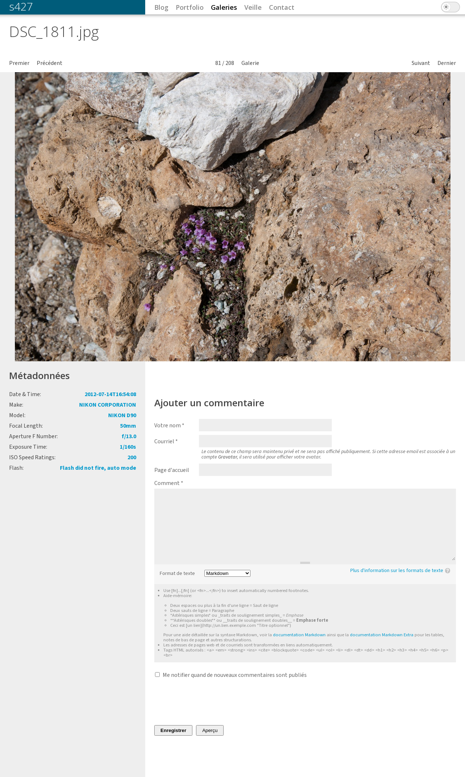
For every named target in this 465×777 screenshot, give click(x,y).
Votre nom (169, 425)
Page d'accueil (171, 470)
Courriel (166, 441)
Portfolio (190, 7)
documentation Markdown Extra (381, 635)
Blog (161, 7)
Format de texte (177, 573)
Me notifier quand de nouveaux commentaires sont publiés (235, 675)
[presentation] (209, 702)
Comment (168, 483)
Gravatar (227, 457)
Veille (253, 7)
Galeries (224, 7)
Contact (281, 7)
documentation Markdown (299, 635)
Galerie (250, 63)
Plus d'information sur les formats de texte (396, 570)
